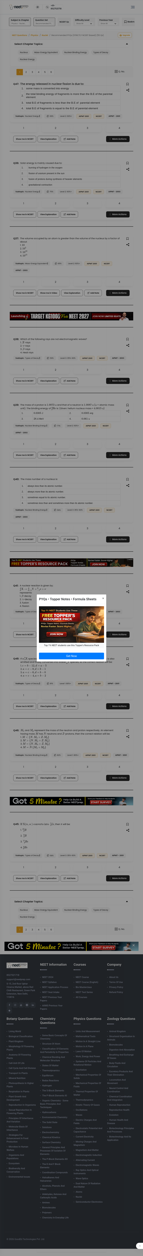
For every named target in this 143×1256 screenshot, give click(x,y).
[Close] (103, 598)
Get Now (71, 656)
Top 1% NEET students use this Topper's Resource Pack (71, 645)
